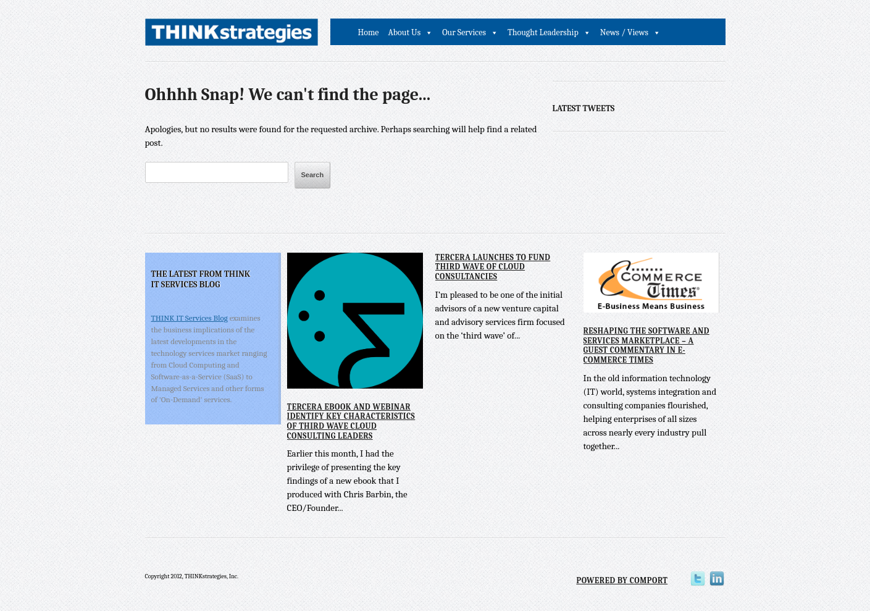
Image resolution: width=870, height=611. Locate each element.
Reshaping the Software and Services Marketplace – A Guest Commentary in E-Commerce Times (646, 345)
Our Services (464, 32)
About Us (404, 32)
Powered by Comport (621, 580)
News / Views (624, 32)
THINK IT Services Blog (189, 317)
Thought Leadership (543, 32)
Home (368, 32)
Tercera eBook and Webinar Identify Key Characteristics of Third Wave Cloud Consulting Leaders (351, 421)
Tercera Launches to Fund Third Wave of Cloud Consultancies (493, 267)
